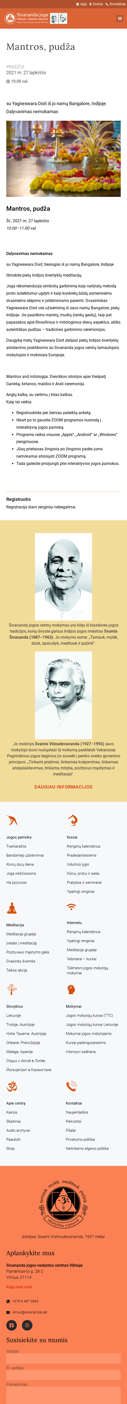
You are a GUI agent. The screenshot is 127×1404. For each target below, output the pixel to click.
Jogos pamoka (18, 837)
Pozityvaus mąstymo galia (27, 952)
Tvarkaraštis (16, 846)
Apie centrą (15, 1103)
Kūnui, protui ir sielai (83, 873)
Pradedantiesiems (82, 855)
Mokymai (73, 1006)
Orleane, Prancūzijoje (23, 1042)
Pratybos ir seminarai (84, 882)
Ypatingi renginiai (81, 891)
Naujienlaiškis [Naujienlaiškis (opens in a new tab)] (77, 1112)
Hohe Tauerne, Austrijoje (26, 1033)
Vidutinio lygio (78, 864)
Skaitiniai (13, 1121)
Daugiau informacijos (63, 786)
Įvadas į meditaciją (21, 943)
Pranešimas (16, 1385)
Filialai (71, 1130)
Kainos (11, 1112)
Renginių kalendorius (84, 846)
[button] (119, 18)
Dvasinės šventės (20, 961)
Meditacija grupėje (21, 934)
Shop (10, 1148)
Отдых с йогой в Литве (25, 1061)
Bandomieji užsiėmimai (25, 855)
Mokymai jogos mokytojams (89, 1033)
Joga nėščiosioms (21, 873)
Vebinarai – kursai (81, 959)
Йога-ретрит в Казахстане (28, 1070)
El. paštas (15, 1368)
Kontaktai (74, 1103)
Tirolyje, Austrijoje (20, 1024)
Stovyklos (14, 1006)
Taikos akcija (16, 970)
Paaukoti (13, 1139)
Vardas (12, 1351)
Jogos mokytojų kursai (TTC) (89, 1015)
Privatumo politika (80, 1139)
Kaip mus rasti (19, 1287)
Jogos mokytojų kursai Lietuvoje (92, 1024)
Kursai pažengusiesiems (86, 1042)
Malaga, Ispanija (19, 1051)
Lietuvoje (13, 1015)
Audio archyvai (18, 1130)
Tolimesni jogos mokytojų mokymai (87, 970)
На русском (16, 882)
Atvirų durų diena (20, 864)
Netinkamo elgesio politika (87, 1148)
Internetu (74, 922)
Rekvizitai (73, 1121)
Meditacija (15, 925)
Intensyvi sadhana (81, 1051)
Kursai (72, 837)
